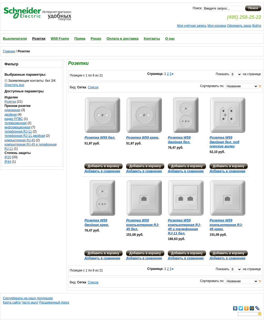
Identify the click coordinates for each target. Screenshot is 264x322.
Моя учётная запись (191, 26)
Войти (256, 26)
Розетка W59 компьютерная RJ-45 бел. (142, 224)
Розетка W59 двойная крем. (96, 222)
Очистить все (14, 85)
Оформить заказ (239, 26)
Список (93, 87)
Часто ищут (29, 302)
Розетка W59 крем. (142, 137)
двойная (10, 114)
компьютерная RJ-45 (19, 140)
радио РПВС (13, 119)
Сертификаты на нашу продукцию (28, 298)
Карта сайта (12, 302)
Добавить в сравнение (102, 171)
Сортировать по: (212, 86)
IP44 (7, 162)
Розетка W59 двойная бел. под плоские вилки (224, 141)
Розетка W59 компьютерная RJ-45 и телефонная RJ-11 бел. (184, 226)
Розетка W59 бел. (99, 137)
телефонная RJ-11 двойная (24, 136)
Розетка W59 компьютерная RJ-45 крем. (226, 224)
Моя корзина (217, 26)
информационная (17, 127)
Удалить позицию (5, 80)
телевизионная (15, 123)
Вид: (73, 87)
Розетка (10, 101)
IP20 (7, 157)
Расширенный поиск (54, 302)
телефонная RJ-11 (18, 131)
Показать (222, 74)
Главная (9, 51)
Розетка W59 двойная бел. (179, 139)
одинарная (12, 110)
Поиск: (197, 8)
